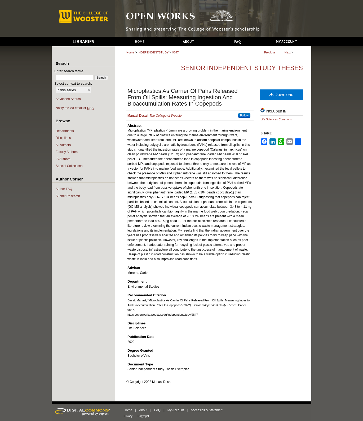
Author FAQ (64, 189)
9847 (175, 52)
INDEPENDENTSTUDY (153, 52)
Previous (270, 52)
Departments (65, 131)
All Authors (63, 145)
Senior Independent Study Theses (242, 67)
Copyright (143, 416)
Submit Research (68, 196)
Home (130, 52)
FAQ (157, 410)
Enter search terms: (69, 71)
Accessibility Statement (207, 410)
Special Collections (69, 166)
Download (281, 94)
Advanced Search (68, 99)
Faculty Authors (67, 152)
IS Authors (63, 159)
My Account (175, 410)
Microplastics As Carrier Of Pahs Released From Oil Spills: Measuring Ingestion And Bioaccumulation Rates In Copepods (182, 97)
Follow (244, 115)
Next (288, 52)
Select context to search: (73, 83)
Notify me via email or (75, 108)
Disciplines (63, 138)
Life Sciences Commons (276, 119)
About (143, 410)
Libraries (83, 41)
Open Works (213, 18)
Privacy (128, 416)
